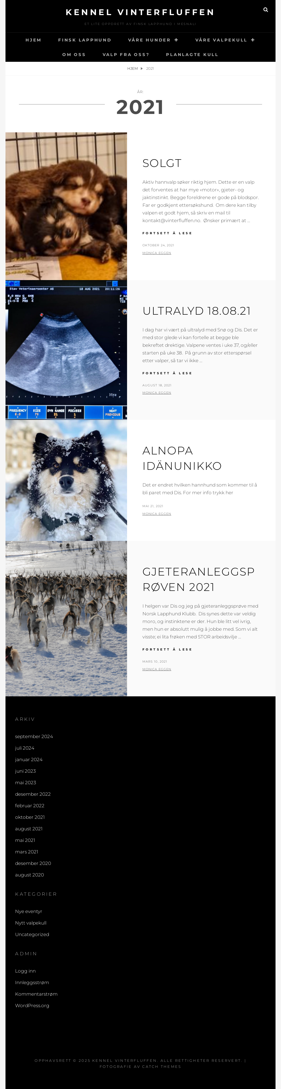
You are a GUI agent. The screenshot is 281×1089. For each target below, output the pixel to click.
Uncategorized (32, 934)
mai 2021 (25, 840)
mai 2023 (25, 782)
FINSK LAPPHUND (85, 40)
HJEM (34, 40)
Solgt (162, 163)
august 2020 (29, 875)
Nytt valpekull (30, 923)
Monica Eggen (156, 253)
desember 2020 (33, 863)
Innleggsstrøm (32, 982)
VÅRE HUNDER (149, 40)
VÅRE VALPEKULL (221, 40)
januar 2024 (29, 759)
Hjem (133, 68)
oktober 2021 (30, 817)
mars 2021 (26, 852)
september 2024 (34, 736)
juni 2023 (25, 771)
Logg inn (25, 971)
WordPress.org (32, 1005)
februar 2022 (29, 805)
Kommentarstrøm (36, 994)
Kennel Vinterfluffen (140, 12)
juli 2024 (24, 748)
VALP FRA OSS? (126, 54)
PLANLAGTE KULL (192, 54)
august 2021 (29, 828)
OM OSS (74, 54)
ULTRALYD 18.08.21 (196, 310)
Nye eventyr (28, 911)
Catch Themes (161, 1066)
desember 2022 (33, 794)
